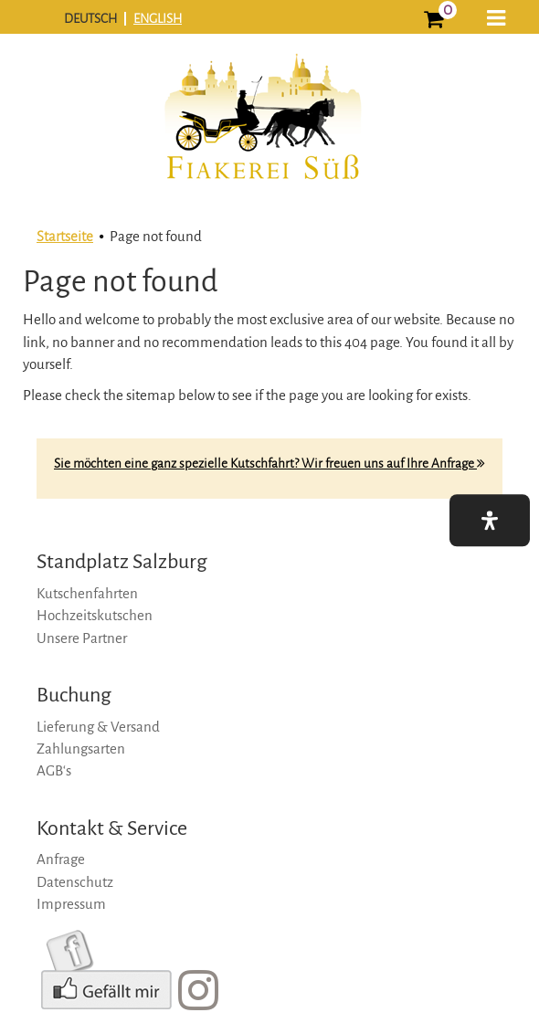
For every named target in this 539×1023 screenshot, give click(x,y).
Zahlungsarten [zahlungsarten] (81, 748)
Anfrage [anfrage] (61, 859)
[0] (433, 21)
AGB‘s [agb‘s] (54, 770)
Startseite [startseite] (65, 236)
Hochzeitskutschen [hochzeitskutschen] (95, 615)
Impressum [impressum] (71, 904)
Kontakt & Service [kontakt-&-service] (112, 828)
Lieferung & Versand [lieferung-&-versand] (98, 726)
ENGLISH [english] (157, 19)
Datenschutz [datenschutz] (75, 882)
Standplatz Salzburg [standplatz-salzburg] (122, 562)
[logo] (262, 129)
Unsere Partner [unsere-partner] (82, 638)
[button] (496, 19)
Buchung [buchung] (74, 695)
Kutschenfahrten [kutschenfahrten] (87, 593)
